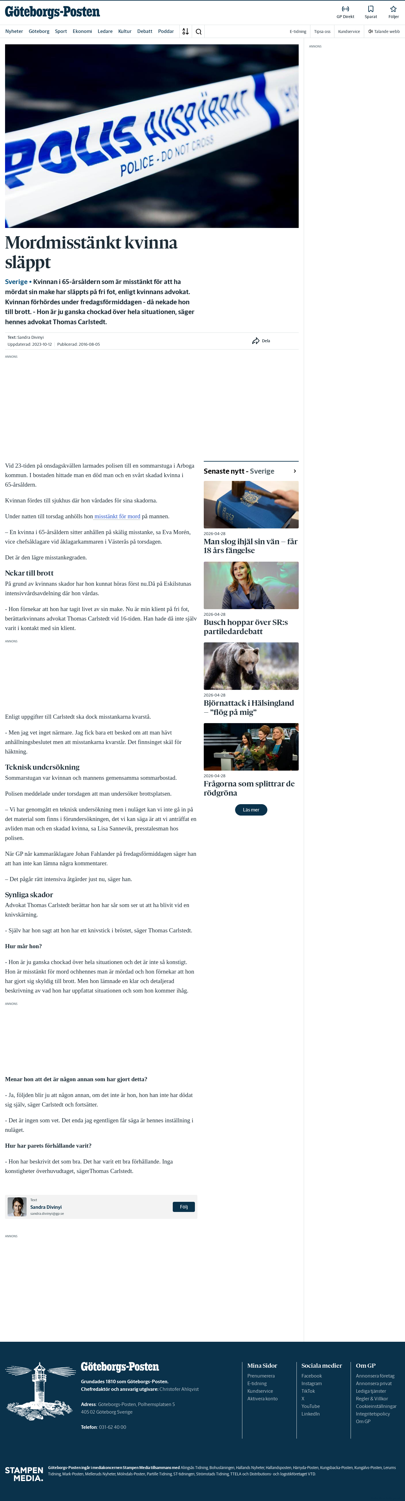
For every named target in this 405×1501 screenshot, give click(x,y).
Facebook (312, 1376)
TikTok (308, 1391)
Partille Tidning (159, 1474)
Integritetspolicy (373, 1414)
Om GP (363, 1421)
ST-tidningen (184, 1474)
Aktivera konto (262, 1399)
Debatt (145, 31)
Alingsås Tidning (194, 1467)
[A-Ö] (186, 31)
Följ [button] (184, 1207)
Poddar (166, 31)
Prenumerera (261, 1376)
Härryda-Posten (306, 1467)
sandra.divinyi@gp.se (47, 1213)
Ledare (105, 31)
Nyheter (14, 31)
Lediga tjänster (371, 1391)
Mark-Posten (73, 1474)
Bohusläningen (221, 1467)
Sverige (16, 282)
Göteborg (39, 31)
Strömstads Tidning (212, 1474)
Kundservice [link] (349, 31)
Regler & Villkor (372, 1399)
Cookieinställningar (376, 1406)
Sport (61, 31)
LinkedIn (311, 1414)
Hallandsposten (278, 1467)
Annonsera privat (374, 1383)
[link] (52, 12)
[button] (198, 31)
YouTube (311, 1406)
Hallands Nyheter (250, 1467)
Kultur (125, 31)
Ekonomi (82, 31)
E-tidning (257, 1383)
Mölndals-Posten (131, 1474)
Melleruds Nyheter (100, 1474)
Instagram (312, 1383)
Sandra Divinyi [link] (30, 337)
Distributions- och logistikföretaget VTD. (283, 1474)
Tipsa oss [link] (322, 31)
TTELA (235, 1474)
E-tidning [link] (298, 31)
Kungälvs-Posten (368, 1467)
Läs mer (251, 810)
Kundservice (260, 1391)
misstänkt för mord (116, 516)
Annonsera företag (375, 1376)
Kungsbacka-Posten (336, 1467)
